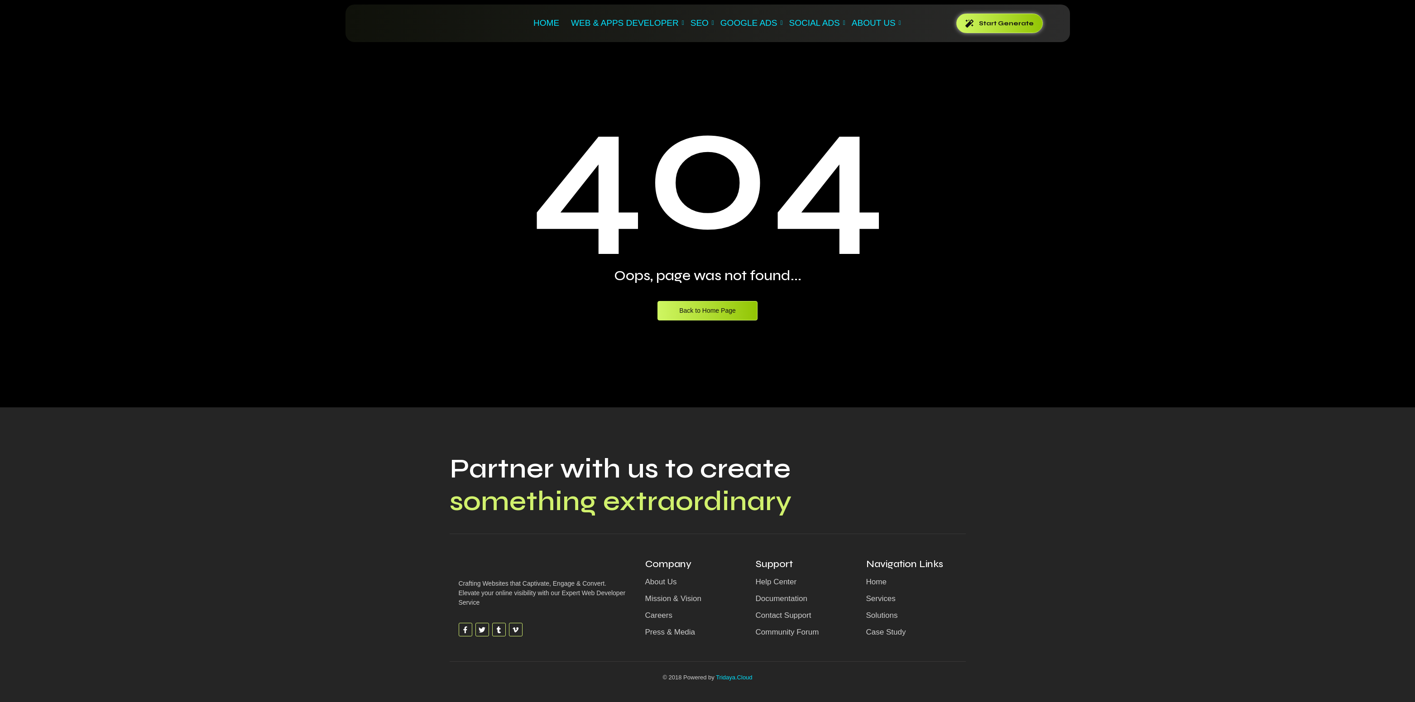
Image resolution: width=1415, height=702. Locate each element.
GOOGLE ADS (750, 23)
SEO (701, 23)
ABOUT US (875, 23)
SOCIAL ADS (816, 23)
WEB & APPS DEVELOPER (626, 23)
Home (546, 23)
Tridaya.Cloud (734, 677)
